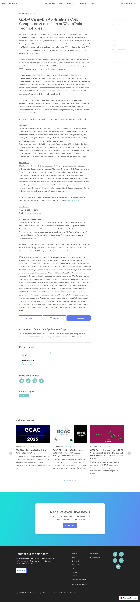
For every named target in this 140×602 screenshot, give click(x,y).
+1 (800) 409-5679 (27, 364)
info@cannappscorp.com (32, 213)
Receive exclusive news (79, 579)
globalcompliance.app (128, 3)
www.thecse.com (73, 201)
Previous (10, 455)
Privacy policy (68, 593)
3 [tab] (70, 482)
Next (129, 455)
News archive (76, 561)
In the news (82, 3)
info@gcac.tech (26, 362)
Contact (92, 3)
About (61, 3)
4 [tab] (72, 482)
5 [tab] (75, 482)
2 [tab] (67, 482)
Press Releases (50, 3)
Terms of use (78, 593)
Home (73, 557)
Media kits (70, 3)
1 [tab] (64, 482)
